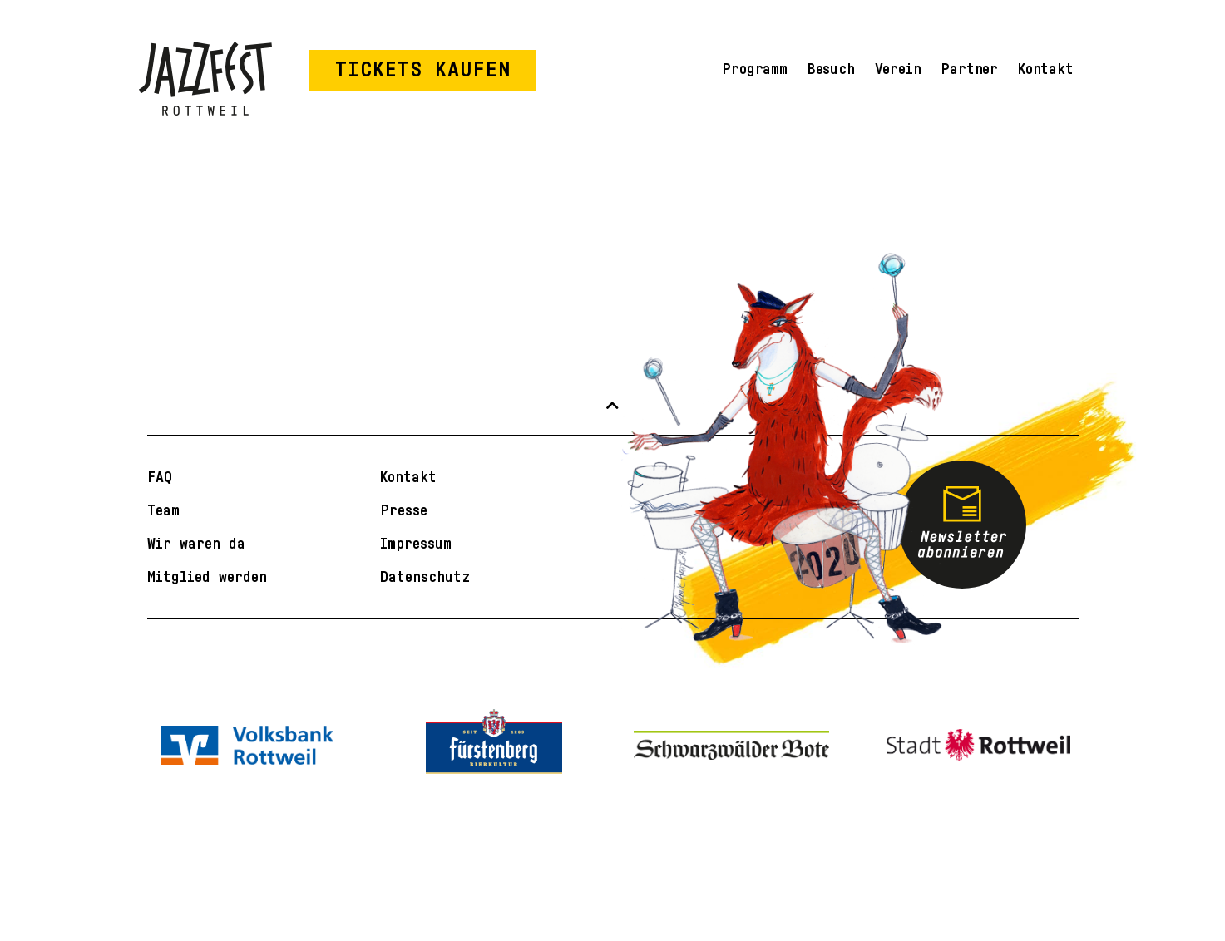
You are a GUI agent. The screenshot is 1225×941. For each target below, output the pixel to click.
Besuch (831, 69)
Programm (754, 69)
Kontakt (1046, 69)
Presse (403, 510)
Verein (898, 69)
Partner (969, 69)
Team (163, 510)
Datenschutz (425, 576)
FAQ (159, 477)
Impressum (416, 543)
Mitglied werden (207, 576)
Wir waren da (196, 543)
